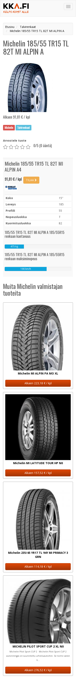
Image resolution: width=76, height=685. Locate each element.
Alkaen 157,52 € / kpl (38, 473)
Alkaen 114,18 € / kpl (38, 566)
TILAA (31, 180)
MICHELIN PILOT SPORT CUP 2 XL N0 (38, 646)
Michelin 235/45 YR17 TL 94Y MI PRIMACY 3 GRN (38, 555)
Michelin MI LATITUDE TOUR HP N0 (38, 463)
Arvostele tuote (14, 140)
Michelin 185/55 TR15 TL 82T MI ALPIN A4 (34, 166)
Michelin (9, 128)
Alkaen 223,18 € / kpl (38, 383)
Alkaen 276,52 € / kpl (38, 670)
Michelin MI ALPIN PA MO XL (38, 373)
